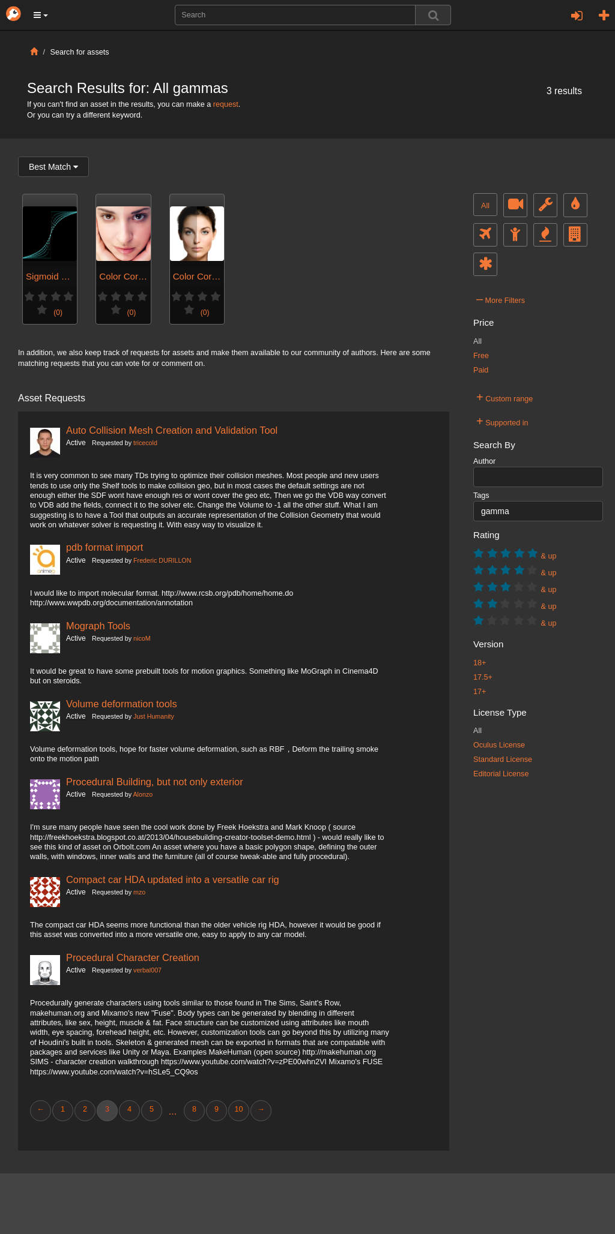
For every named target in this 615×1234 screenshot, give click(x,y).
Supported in (502, 421)
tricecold (145, 442)
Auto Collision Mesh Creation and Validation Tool (171, 430)
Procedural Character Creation (132, 957)
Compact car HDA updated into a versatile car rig (172, 879)
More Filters (500, 298)
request (225, 104)
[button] (41, 15)
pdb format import (104, 547)
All (485, 206)
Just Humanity (153, 716)
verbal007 (147, 970)
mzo (139, 892)
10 (238, 1109)
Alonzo (143, 794)
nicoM (142, 638)
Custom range (504, 397)
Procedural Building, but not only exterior (154, 781)
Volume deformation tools (121, 703)
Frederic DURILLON (162, 560)
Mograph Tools (98, 625)
